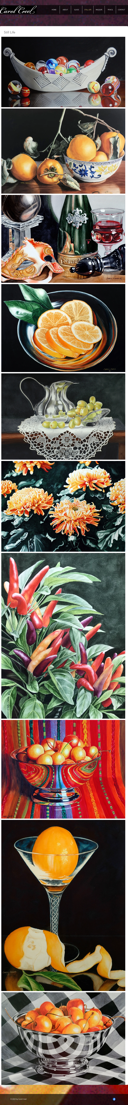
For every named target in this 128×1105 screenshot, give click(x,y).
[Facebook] (114, 1099)
